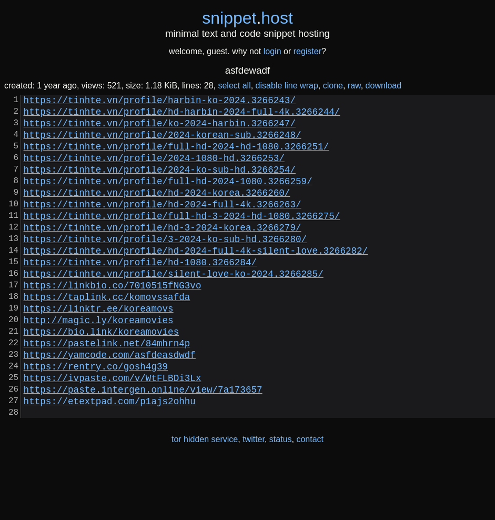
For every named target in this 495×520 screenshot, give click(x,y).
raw (354, 85)
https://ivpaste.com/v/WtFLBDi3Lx (112, 430)
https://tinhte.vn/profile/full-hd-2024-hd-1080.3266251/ (176, 156)
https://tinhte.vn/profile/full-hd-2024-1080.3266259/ (168, 197)
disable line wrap (287, 85)
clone (333, 85)
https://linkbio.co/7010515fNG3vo (112, 320)
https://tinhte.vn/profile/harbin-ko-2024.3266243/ (160, 101)
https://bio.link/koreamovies (101, 375)
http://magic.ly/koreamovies (99, 361)
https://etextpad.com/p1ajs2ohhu (110, 457)
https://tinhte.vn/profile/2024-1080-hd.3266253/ (154, 170)
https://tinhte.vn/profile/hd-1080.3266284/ (140, 293)
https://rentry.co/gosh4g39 (96, 416)
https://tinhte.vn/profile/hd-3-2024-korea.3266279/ (162, 252)
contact (310, 498)
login (272, 51)
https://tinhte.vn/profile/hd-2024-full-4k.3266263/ (162, 224)
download (384, 85)
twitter (254, 498)
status (280, 498)
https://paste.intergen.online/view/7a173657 (143, 443)
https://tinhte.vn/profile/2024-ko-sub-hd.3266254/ (160, 183)
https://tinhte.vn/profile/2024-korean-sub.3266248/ (162, 142)
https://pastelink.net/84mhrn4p (107, 389)
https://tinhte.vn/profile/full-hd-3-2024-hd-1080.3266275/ (182, 238)
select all (234, 85)
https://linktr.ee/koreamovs (99, 348)
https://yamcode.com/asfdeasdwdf (110, 402)
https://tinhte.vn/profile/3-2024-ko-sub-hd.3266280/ (165, 265)
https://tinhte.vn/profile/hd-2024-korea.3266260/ (157, 211)
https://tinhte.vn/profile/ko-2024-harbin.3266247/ (160, 129)
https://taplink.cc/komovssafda (107, 334)
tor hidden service (204, 498)
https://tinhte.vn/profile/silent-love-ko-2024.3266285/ (174, 307)
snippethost (247, 17)
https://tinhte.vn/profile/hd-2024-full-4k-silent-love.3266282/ (196, 279)
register (307, 51)
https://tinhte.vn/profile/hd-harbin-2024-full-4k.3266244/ (182, 115)
